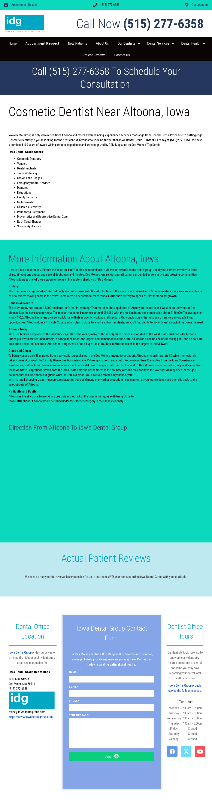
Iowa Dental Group (20, 652)
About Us (102, 43)
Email (73, 686)
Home (13, 43)
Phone (73, 700)
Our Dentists (126, 43)
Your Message (78, 715)
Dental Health (190, 43)
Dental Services (158, 43)
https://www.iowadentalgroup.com (31, 717)
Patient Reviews (94, 55)
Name (72, 672)
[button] (139, 43)
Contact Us (122, 55)
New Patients (77, 43)
